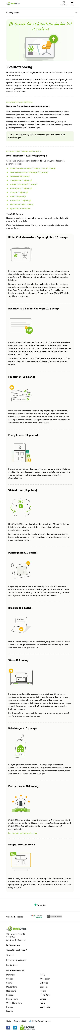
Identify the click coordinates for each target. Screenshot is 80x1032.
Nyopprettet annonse (18, 208)
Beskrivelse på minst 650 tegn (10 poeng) (27, 172)
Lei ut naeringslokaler (16, 960)
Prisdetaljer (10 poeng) (18, 200)
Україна (43, 987)
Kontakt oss (11, 965)
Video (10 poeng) (16, 196)
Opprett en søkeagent (16, 950)
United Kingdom (14, 1003)
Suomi (9, 983)
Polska (43, 991)
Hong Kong (45, 995)
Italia (42, 975)
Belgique (10, 995)
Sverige (9, 979)
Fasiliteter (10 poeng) (17, 176)
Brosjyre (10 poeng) (17, 192)
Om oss (9, 955)
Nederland (11, 991)
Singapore (45, 999)
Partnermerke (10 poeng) (19, 204)
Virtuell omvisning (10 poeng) (21, 184)
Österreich (45, 979)
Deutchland (11, 987)
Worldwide (45, 1007)
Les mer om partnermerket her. (22, 833)
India (42, 1003)
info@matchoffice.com (15, 940)
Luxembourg (12, 999)
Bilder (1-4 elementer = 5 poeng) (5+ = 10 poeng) (30, 168)
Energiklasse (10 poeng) (19, 180)
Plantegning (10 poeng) (19, 188)
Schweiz (44, 983)
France (9, 1011)
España (9, 1007)
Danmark (10, 975)
